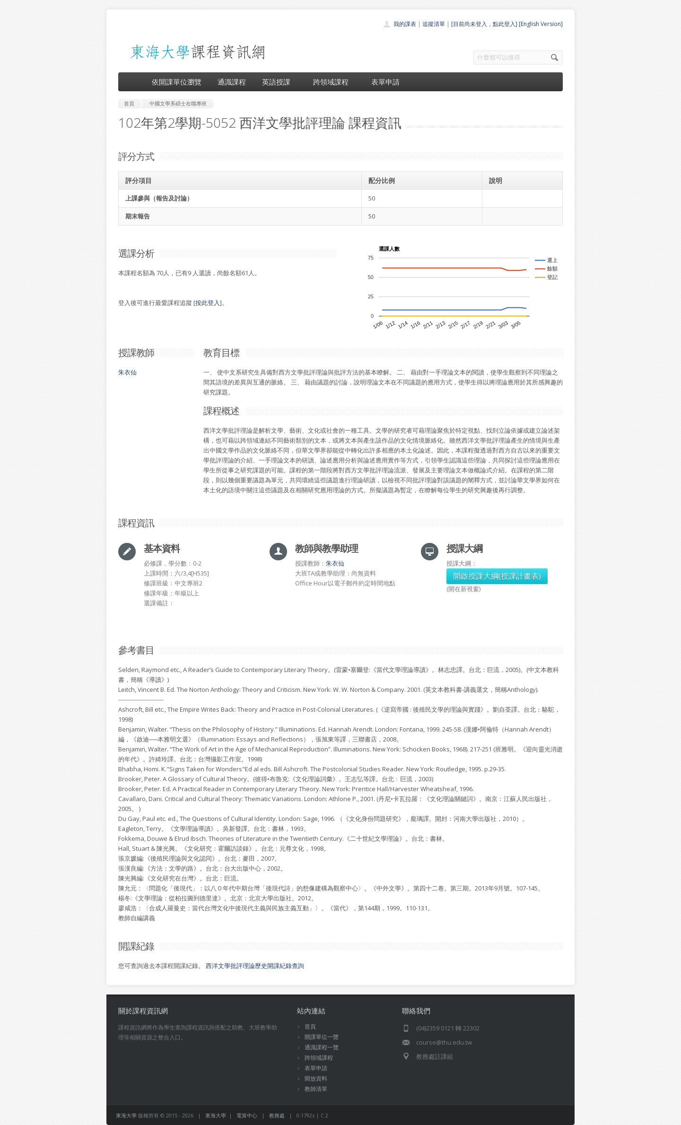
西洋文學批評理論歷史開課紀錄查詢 (255, 965)
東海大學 (126, 1115)
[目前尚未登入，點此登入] (484, 24)
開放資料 (316, 1078)
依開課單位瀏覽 (176, 82)
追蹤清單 (433, 24)
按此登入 (207, 302)
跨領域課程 (334, 82)
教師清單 (316, 1089)
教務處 (277, 1115)
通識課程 (232, 82)
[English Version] (541, 24)
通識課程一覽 (322, 1047)
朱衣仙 (127, 372)
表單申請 (385, 82)
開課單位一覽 (322, 1037)
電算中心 (246, 1115)
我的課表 (404, 24)
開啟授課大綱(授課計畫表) (497, 576)
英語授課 (279, 82)
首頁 (310, 1026)
